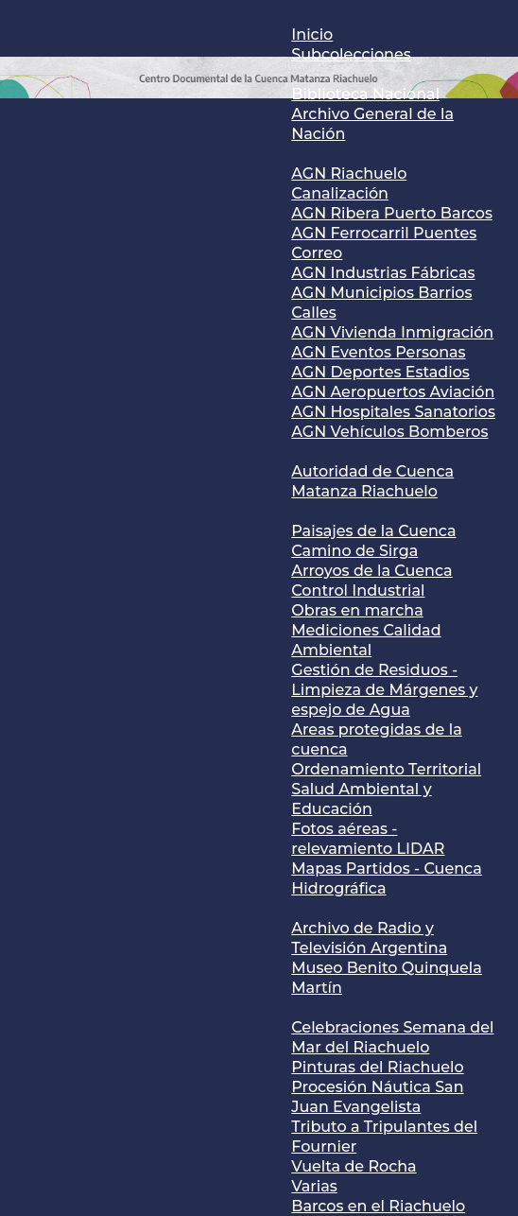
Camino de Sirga (354, 551)
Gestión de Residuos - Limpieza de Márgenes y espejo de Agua (384, 690)
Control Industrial (357, 590)
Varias (314, 1186)
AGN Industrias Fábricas (383, 273)
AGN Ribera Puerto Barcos (391, 213)
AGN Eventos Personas (378, 352)
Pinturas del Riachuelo (377, 1067)
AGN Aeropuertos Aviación (392, 392)
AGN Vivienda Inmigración (392, 332)
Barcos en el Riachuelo (378, 1206)
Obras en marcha (357, 610)
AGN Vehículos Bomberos (389, 432)
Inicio (312, 34)
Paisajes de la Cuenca (373, 531)
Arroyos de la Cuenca (371, 571)
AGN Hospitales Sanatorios (393, 412)
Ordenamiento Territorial (386, 769)
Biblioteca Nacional (365, 94)
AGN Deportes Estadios (380, 372)
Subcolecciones (350, 54)
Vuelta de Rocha (353, 1166)
